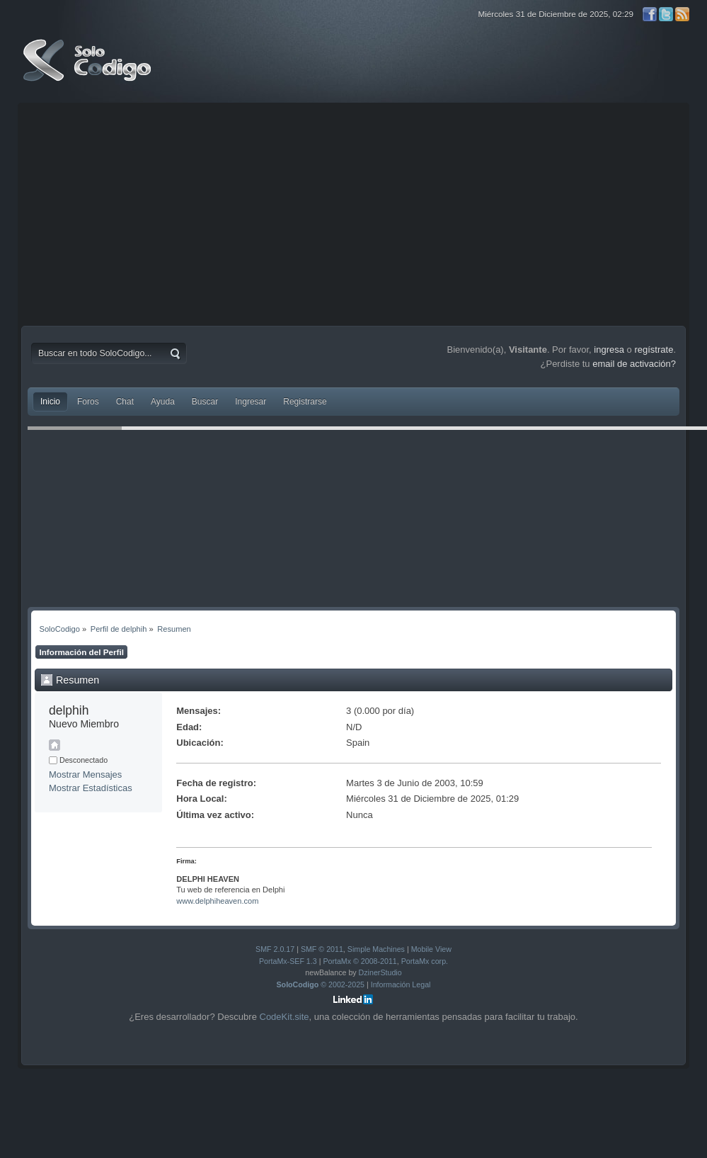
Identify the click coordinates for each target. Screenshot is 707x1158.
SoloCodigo (88, 71)
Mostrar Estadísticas (90, 788)
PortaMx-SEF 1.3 (288, 961)
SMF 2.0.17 (274, 949)
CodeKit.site (284, 1016)
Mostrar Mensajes (85, 774)
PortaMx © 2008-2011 (359, 961)
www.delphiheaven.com (217, 901)
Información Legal (401, 984)
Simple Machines (376, 949)
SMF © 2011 (322, 949)
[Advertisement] (353, 212)
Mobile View (431, 949)
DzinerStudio (380, 972)
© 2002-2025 (321, 984)
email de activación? (634, 363)
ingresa (609, 349)
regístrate (653, 349)
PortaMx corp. (424, 961)
